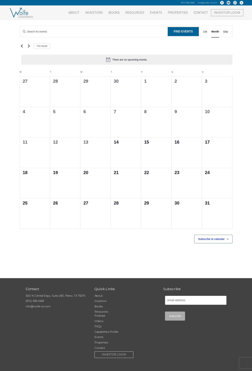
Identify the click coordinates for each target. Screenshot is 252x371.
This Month (42, 46)
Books (114, 12)
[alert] (126, 60)
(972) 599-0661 (35, 301)
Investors (94, 12)
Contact (201, 12)
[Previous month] (22, 46)
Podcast (99, 315)
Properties (178, 12)
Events (156, 12)
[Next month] (29, 46)
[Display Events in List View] (205, 31)
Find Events (183, 31)
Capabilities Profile (106, 331)
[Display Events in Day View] (225, 31)
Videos (98, 321)
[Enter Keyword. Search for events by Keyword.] (94, 31)
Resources (134, 12)
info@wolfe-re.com (207, 2)
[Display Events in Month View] (215, 31)
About (73, 12)
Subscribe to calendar (211, 239)
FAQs (97, 326)
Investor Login (227, 12)
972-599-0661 (188, 2)
